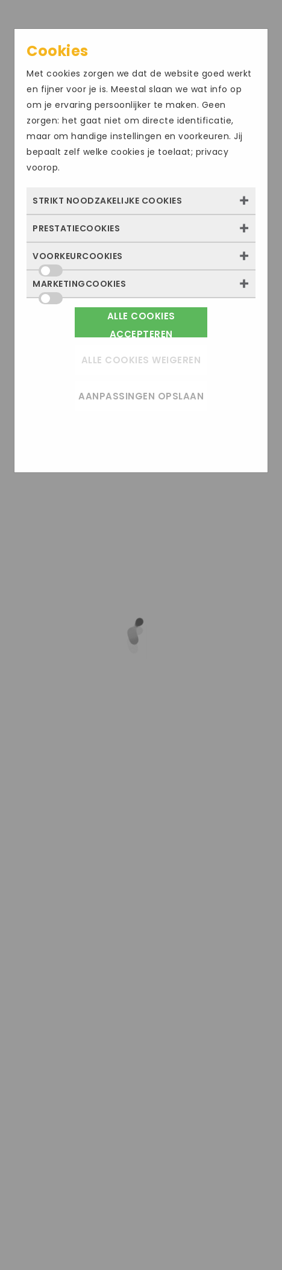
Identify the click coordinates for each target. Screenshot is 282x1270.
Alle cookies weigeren (141, 360)
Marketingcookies (79, 287)
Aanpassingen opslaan (141, 396)
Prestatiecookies (76, 228)
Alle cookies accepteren (141, 323)
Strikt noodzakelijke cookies (107, 201)
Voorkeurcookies (78, 259)
